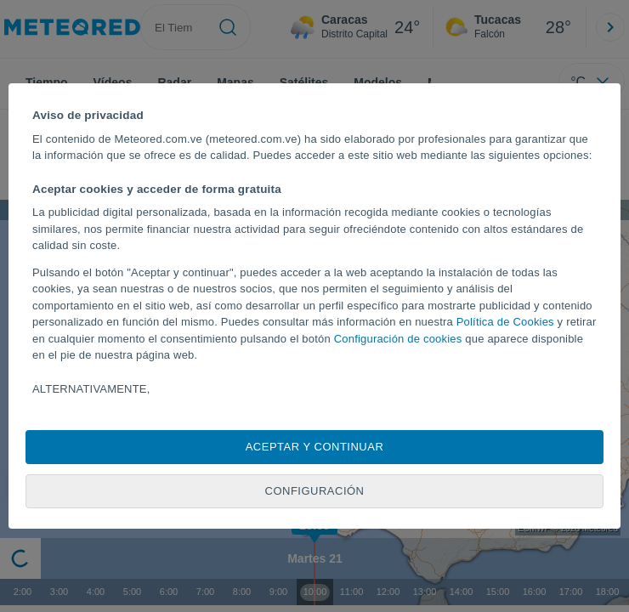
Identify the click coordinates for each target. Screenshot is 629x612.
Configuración (315, 490)
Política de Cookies (505, 321)
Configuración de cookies (398, 338)
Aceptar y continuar (315, 446)
